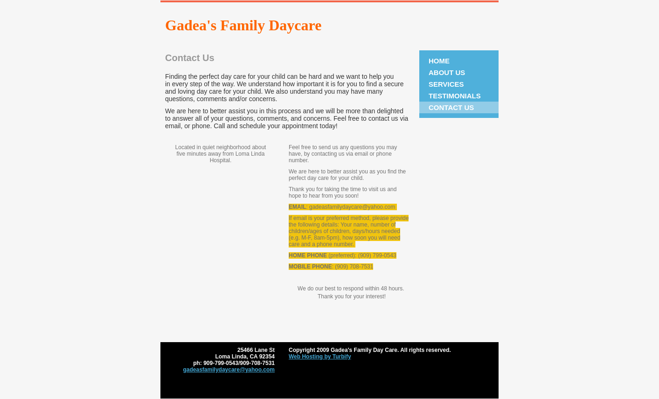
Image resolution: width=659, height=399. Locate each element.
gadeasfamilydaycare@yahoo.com (229, 369)
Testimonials (455, 96)
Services (446, 84)
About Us (447, 72)
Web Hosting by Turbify (320, 356)
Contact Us (451, 107)
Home (439, 61)
